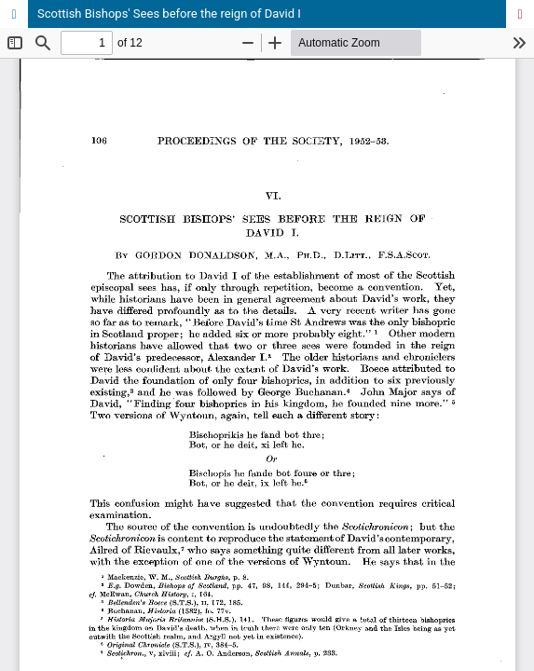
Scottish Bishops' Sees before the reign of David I (169, 14)
